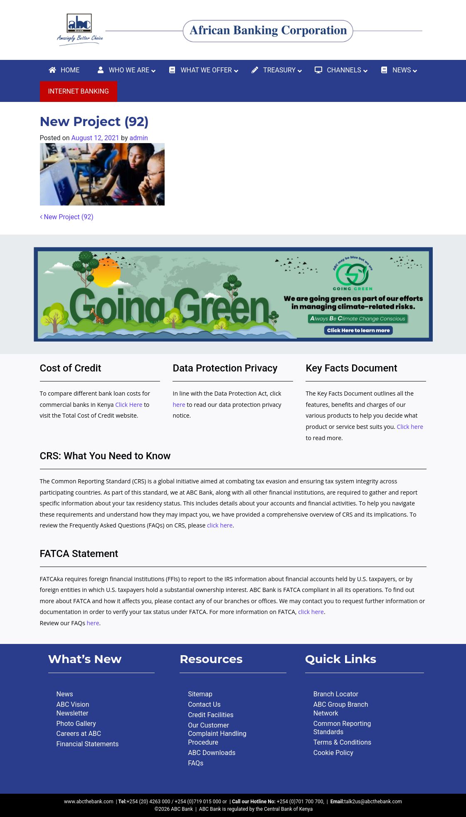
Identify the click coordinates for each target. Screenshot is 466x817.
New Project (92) (67, 217)
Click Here (129, 404)
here (179, 404)
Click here (410, 427)
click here (220, 525)
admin (138, 138)
